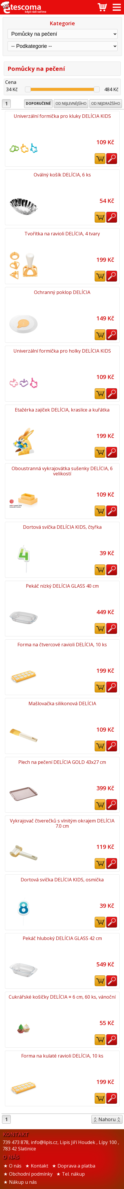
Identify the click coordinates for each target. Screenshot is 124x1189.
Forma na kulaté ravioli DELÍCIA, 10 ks (62, 1055)
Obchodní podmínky (31, 1174)
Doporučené (38, 103)
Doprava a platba (76, 1166)
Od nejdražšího (105, 103)
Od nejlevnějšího (71, 103)
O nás (15, 1166)
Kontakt (39, 1166)
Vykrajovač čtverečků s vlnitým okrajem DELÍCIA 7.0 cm (62, 823)
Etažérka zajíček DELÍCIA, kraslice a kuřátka (62, 409)
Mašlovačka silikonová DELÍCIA (62, 703)
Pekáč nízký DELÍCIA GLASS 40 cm (62, 586)
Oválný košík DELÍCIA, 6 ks (62, 174)
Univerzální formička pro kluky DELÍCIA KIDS (62, 116)
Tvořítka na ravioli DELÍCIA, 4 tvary (62, 233)
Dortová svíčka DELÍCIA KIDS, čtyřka (62, 527)
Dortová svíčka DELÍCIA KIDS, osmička (62, 879)
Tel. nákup (73, 1174)
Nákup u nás (23, 1182)
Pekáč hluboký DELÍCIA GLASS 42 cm (62, 938)
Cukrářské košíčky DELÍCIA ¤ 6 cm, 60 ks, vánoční (62, 996)
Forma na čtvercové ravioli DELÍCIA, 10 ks (62, 644)
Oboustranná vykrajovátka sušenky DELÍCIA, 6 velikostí (62, 471)
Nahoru (107, 1119)
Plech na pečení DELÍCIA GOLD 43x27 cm (62, 762)
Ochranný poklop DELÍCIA (62, 292)
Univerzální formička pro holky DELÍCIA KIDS (62, 350)
